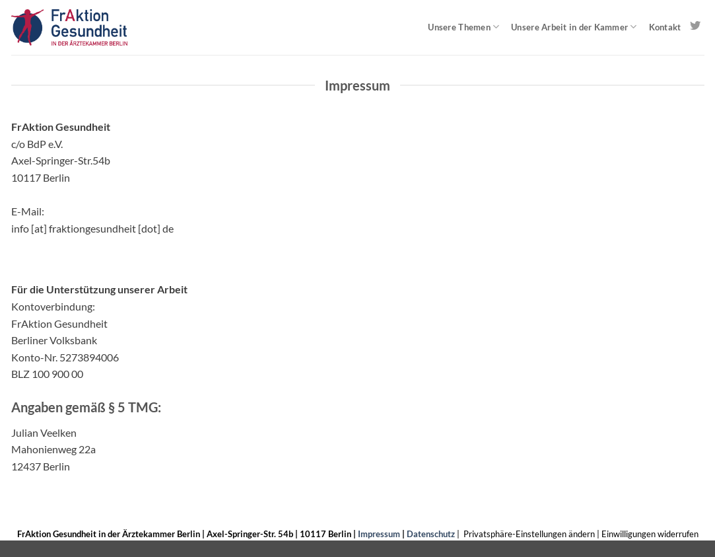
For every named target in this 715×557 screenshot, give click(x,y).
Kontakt (665, 27)
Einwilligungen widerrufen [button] (649, 534)
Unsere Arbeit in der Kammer (573, 26)
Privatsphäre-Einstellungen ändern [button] (529, 534)
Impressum (379, 534)
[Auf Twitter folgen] (695, 26)
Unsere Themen (463, 26)
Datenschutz (431, 534)
